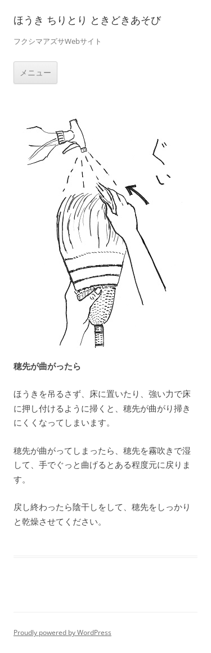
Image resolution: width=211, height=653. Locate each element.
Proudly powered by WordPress (62, 632)
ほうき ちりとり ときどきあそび (87, 20)
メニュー (35, 72)
